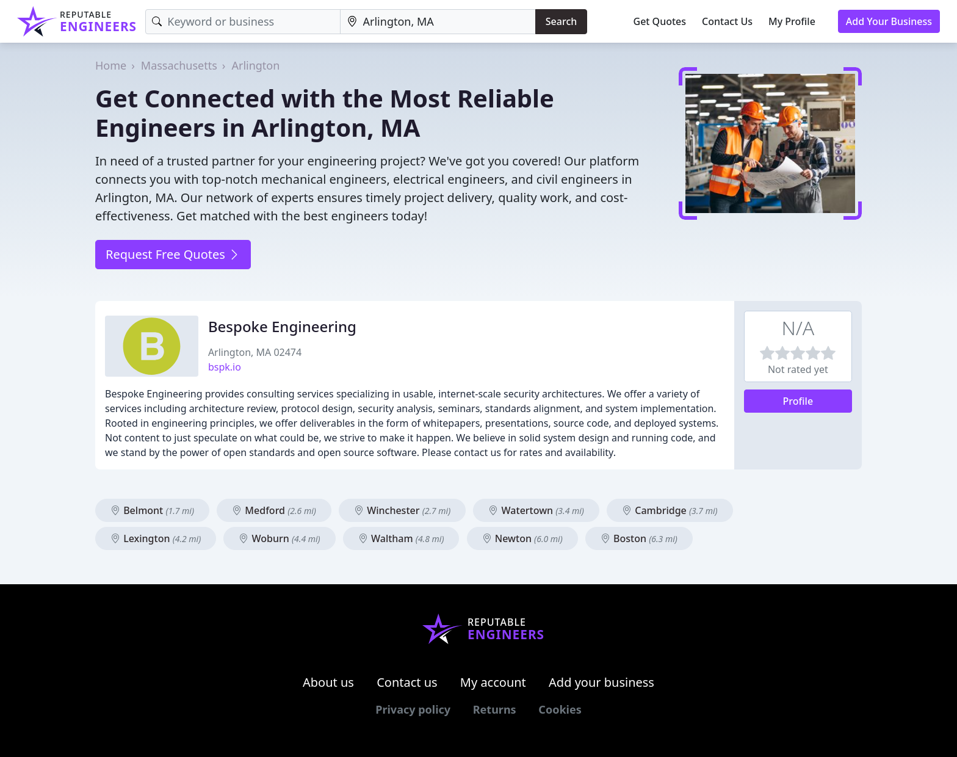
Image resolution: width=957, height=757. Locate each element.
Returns (494, 709)
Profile (798, 401)
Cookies (559, 709)
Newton (522, 538)
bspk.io (224, 367)
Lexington (155, 538)
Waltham (401, 538)
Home (110, 65)
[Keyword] (242, 21)
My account (493, 682)
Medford (274, 510)
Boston (639, 538)
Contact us (407, 682)
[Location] (438, 21)
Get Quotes (660, 21)
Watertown (535, 510)
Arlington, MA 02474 (255, 352)
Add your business (601, 682)
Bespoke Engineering (282, 326)
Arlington (255, 65)
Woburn (279, 538)
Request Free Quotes (173, 254)
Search (561, 21)
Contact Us (727, 21)
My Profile (791, 21)
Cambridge (669, 510)
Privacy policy (412, 709)
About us (328, 682)
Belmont (152, 510)
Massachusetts (179, 65)
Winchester (402, 510)
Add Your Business (889, 21)
